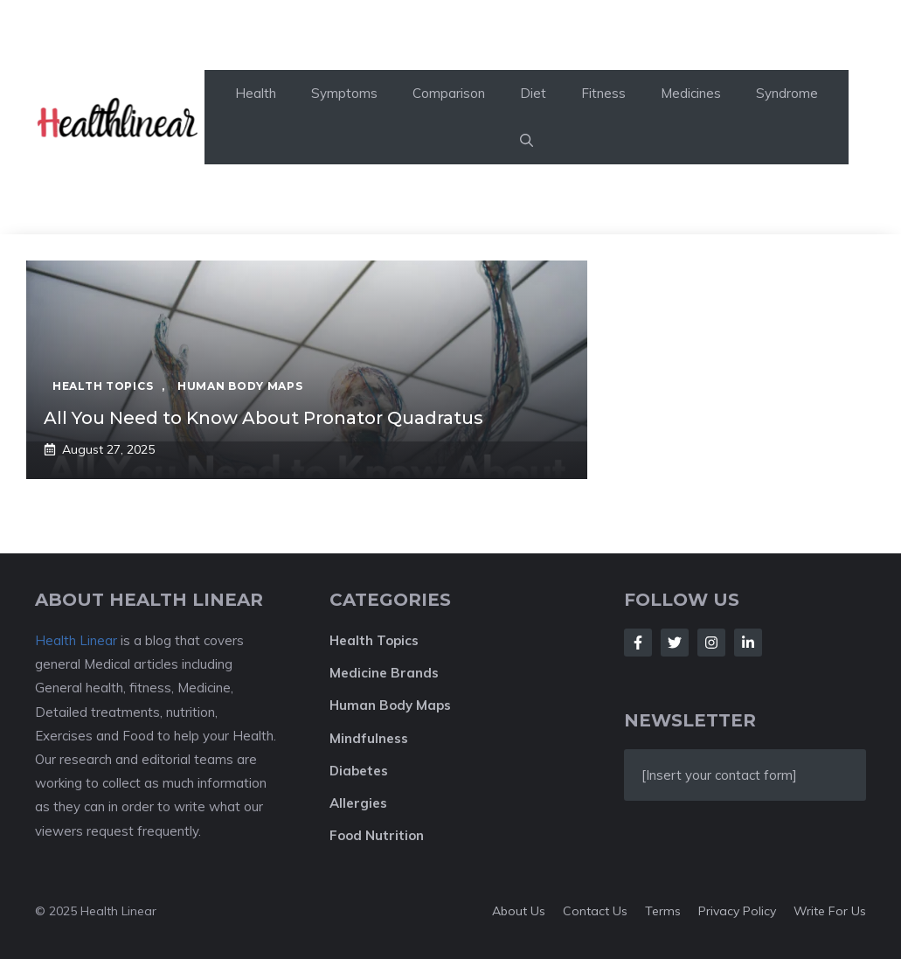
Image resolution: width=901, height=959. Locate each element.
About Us (518, 911)
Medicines (691, 93)
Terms (663, 911)
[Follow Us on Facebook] (638, 643)
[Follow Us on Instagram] (711, 643)
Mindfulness (368, 738)
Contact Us (595, 911)
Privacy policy (737, 911)
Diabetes (358, 770)
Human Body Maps (390, 705)
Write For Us (830, 911)
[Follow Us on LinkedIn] (748, 643)
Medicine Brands (384, 672)
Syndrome (787, 93)
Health (255, 93)
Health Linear (76, 640)
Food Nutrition (376, 835)
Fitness (603, 93)
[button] (526, 140)
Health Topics (374, 640)
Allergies (358, 803)
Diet (533, 93)
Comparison (448, 93)
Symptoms (344, 93)
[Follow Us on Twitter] (675, 643)
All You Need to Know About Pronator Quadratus (263, 417)
